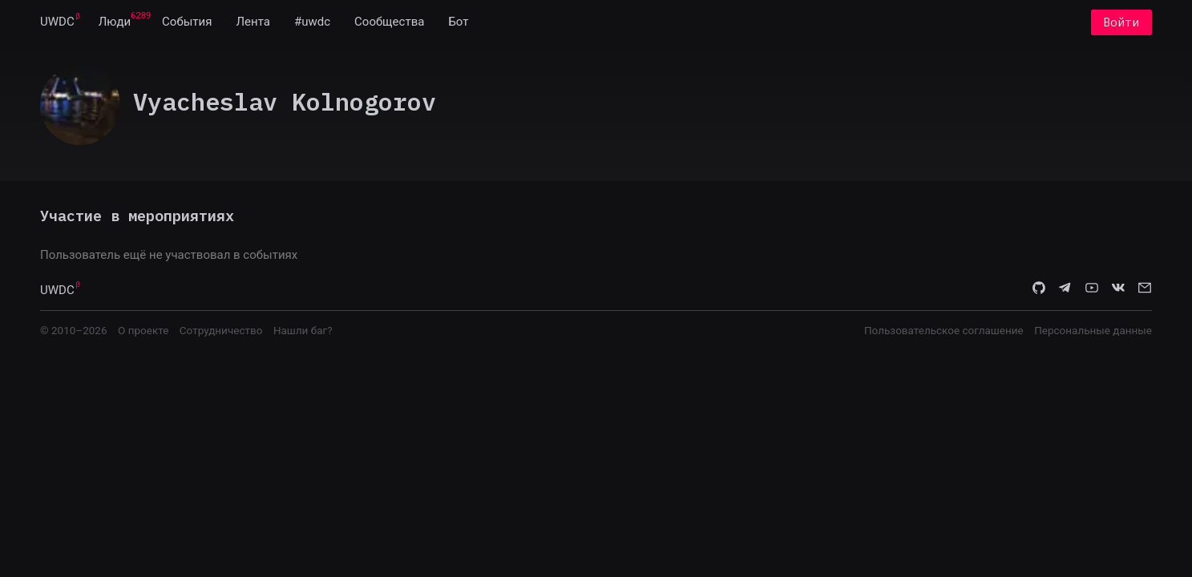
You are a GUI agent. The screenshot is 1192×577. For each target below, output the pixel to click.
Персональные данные (1093, 330)
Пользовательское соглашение (944, 330)
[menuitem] (57, 22)
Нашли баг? (303, 330)
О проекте (143, 330)
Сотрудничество (221, 330)
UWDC (57, 22)
